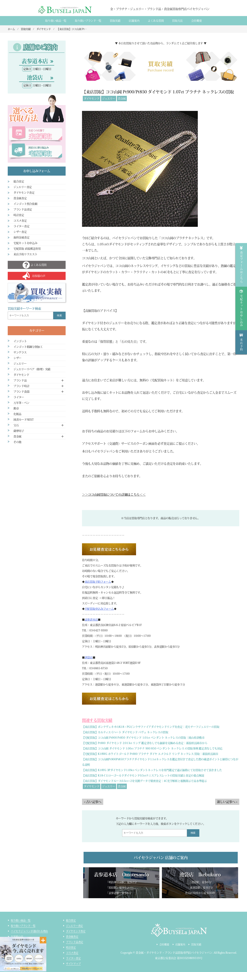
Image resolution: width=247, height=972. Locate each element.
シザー (17, 358)
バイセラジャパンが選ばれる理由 (29, 931)
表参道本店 (91, 619)
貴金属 (122, 98)
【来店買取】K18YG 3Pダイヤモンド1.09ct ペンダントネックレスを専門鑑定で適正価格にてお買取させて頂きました (152, 770)
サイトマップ (73, 963)
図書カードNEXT (24, 419)
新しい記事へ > (227, 801)
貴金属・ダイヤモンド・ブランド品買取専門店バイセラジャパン (174, 952)
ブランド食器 (21, 391)
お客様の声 (17, 936)
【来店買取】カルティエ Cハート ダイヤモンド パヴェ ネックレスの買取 (125, 732)
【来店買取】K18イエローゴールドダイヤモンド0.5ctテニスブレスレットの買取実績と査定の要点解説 (143, 775)
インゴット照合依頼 (25, 203)
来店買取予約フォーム (98, 581)
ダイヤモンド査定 (24, 192)
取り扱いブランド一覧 (88, 20)
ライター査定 (21, 226)
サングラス (20, 352)
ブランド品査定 (23, 209)
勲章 (16, 408)
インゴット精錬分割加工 (28, 346)
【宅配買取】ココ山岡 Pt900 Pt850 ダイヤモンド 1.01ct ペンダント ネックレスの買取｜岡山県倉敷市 (143, 737)
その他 (17, 442)
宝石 (16, 425)
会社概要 (196, 20)
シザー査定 (20, 231)
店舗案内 (134, 20)
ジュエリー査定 (23, 187)
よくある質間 (156, 20)
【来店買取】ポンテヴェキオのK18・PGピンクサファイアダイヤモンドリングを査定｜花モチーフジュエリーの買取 (150, 726)
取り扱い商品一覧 (55, 20)
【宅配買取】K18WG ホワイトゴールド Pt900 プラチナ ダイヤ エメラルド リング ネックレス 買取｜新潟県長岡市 (150, 754)
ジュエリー (108, 98)
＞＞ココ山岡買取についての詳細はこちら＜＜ (113, 494)
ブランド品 (20, 380)
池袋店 (89, 657)
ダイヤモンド (91, 98)
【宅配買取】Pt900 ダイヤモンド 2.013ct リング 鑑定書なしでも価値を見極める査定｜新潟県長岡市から (144, 743)
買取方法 (177, 20)
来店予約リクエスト (25, 254)
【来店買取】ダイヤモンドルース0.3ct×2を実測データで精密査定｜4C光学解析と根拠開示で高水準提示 (144, 781)
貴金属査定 (20, 198)
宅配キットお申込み (25, 243)
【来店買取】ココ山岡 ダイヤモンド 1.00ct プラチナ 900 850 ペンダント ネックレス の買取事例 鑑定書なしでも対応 (152, 748)
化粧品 (17, 414)
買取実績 (115, 20)
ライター (19, 397)
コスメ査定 (20, 220)
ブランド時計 (21, 386)
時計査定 (19, 215)
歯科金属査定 (21, 237)
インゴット (20, 341)
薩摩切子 (19, 430)
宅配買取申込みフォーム (99, 608)
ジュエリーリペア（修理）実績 (32, 369)
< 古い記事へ (92, 801)
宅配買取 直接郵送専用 (27, 248)
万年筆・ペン (21, 402)
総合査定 (19, 181)
